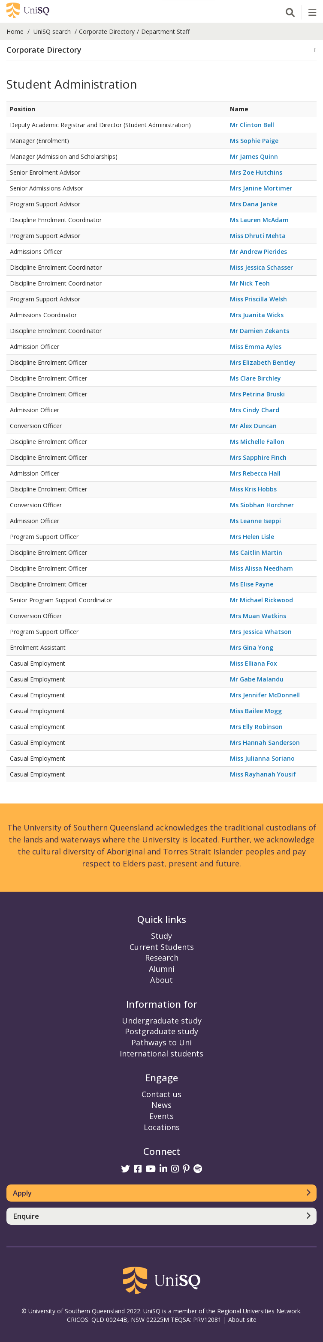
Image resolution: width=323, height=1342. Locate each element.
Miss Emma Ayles (255, 346)
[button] (161, 50)
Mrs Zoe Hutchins (256, 172)
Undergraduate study (162, 1020)
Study (161, 936)
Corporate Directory (107, 31)
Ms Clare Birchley (255, 378)
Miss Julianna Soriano (262, 758)
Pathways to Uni (161, 1042)
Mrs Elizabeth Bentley (263, 362)
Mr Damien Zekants (259, 331)
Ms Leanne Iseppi (255, 521)
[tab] (161, 50)
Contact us (161, 1094)
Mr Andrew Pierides (258, 251)
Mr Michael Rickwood (261, 600)
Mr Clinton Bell (252, 125)
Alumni (162, 969)
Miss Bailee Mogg (256, 711)
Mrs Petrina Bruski (257, 394)
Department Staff (165, 31)
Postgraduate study (161, 1031)
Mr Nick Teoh (250, 283)
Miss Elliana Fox (253, 663)
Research (161, 957)
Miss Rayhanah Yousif (263, 774)
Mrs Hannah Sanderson (265, 742)
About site (242, 1319)
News (161, 1105)
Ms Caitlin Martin (256, 552)
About (161, 980)
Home (15, 31)
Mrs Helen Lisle (252, 537)
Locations (162, 1127)
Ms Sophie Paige (254, 141)
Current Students (162, 947)
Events (161, 1116)
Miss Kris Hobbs (253, 489)
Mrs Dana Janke (253, 204)
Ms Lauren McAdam (259, 220)
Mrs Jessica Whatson (261, 632)
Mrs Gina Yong (251, 647)
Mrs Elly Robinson (256, 727)
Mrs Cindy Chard (254, 410)
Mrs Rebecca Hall (255, 473)
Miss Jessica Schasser (261, 267)
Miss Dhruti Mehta (258, 236)
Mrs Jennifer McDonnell (265, 695)
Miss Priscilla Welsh (258, 299)
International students (161, 1053)
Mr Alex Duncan (253, 426)
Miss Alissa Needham (261, 568)
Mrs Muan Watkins (258, 616)
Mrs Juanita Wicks (257, 315)
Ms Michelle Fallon (257, 441)
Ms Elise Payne (251, 584)
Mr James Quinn (254, 156)
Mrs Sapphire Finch (258, 457)
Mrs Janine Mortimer (261, 188)
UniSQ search (52, 31)
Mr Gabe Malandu (257, 679)
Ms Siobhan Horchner (262, 505)
